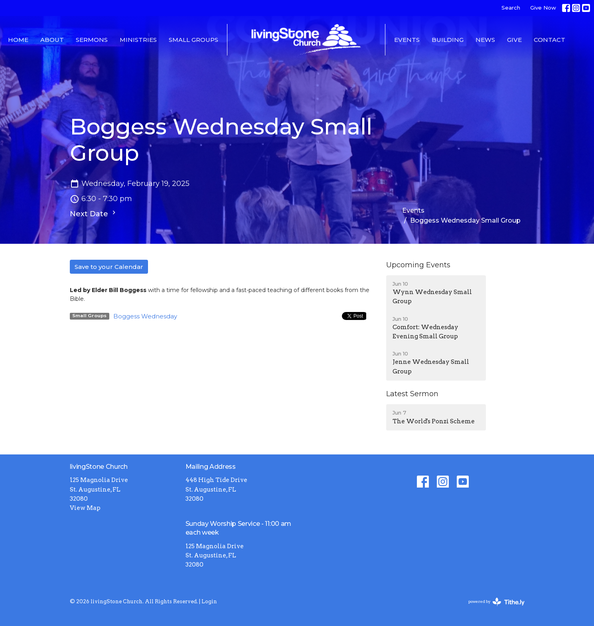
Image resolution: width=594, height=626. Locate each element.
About (52, 39)
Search (510, 7)
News (485, 39)
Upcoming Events (418, 265)
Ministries (138, 39)
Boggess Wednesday (145, 316)
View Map (85, 507)
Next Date (94, 213)
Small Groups (193, 39)
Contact (549, 39)
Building (448, 39)
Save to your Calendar (109, 267)
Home (18, 39)
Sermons (92, 39)
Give (514, 39)
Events (407, 39)
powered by (496, 602)
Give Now (543, 7)
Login (209, 601)
